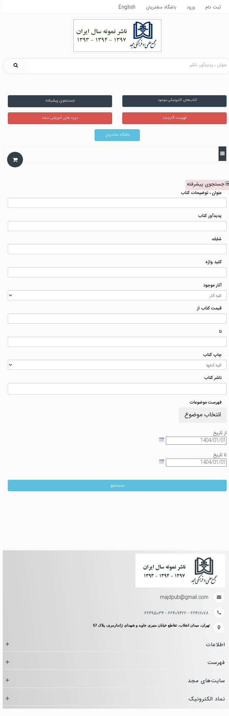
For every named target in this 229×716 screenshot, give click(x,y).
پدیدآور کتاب (207, 216)
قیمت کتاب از (206, 308)
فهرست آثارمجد (171, 117)
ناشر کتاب (210, 378)
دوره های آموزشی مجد (57, 117)
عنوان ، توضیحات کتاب (198, 193)
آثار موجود (210, 285)
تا (218, 332)
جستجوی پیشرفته (57, 100)
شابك (214, 239)
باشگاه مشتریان (114, 134)
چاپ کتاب (209, 355)
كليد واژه (211, 262)
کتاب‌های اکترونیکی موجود (174, 100)
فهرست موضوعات (203, 403)
